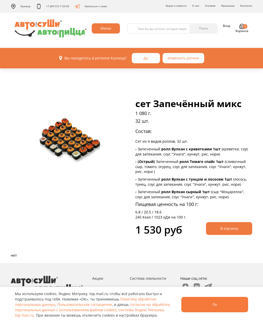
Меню (105, 28)
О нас (195, 5)
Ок (214, 304)
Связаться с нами (91, 6)
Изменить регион (183, 58)
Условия (210, 5)
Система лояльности (148, 278)
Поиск (203, 28)
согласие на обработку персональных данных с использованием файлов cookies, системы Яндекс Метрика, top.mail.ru (92, 310)
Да (146, 58)
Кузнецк (21, 6)
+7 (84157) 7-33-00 (52, 6)
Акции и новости (176, 5)
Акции (97, 278)
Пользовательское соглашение (84, 304)
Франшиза (227, 5)
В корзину (229, 228)
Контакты (246, 5)
